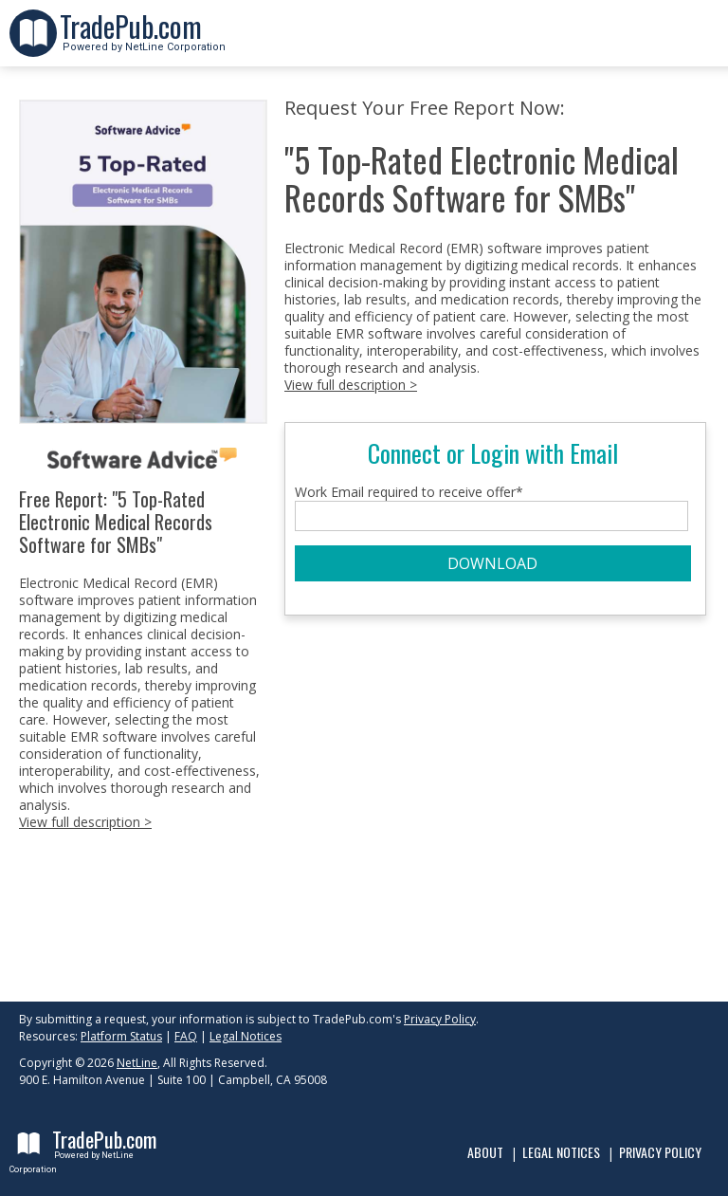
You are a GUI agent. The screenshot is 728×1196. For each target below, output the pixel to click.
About (485, 1152)
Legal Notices (245, 1036)
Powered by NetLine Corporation (143, 41)
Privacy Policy (440, 1019)
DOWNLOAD (492, 563)
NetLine (137, 1063)
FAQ (185, 1036)
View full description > (85, 822)
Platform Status (121, 1036)
